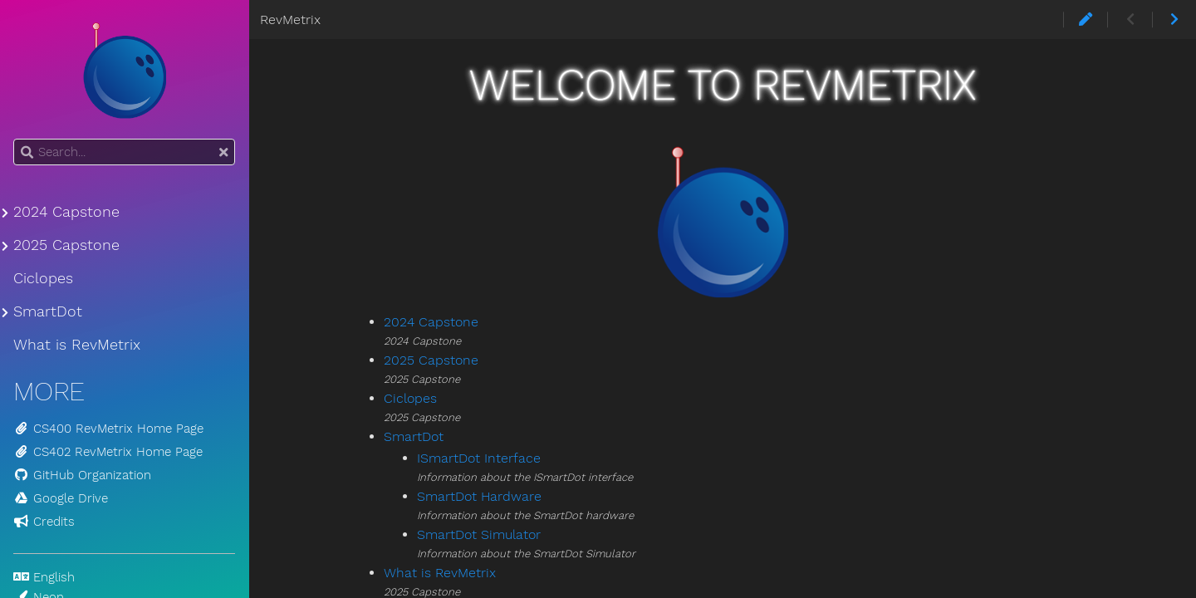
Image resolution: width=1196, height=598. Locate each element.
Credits (44, 521)
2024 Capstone (431, 322)
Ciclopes (410, 398)
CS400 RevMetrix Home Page (108, 428)
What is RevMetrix (440, 573)
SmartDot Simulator (479, 534)
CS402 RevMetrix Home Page (108, 451)
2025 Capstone (431, 360)
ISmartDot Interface (479, 458)
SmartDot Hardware (479, 496)
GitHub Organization (82, 475)
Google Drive (60, 498)
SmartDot (414, 436)
